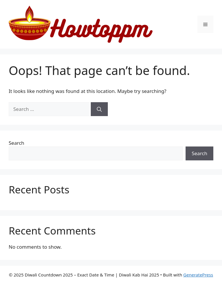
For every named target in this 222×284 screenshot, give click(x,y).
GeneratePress (198, 275)
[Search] (99, 109)
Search (16, 143)
